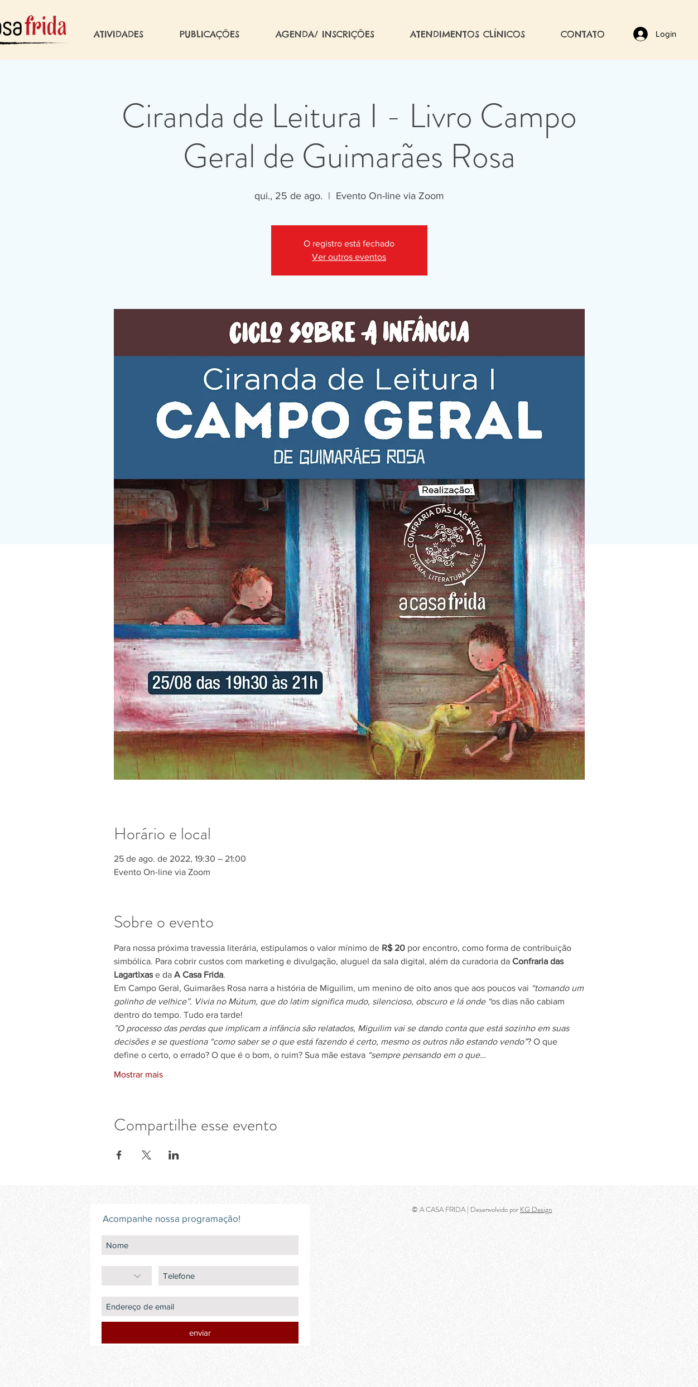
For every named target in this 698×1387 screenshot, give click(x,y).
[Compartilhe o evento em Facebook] (119, 1155)
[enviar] (200, 1332)
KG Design (536, 1209)
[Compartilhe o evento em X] (146, 1155)
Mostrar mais (138, 1074)
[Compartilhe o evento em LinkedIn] (174, 1155)
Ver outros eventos (349, 257)
